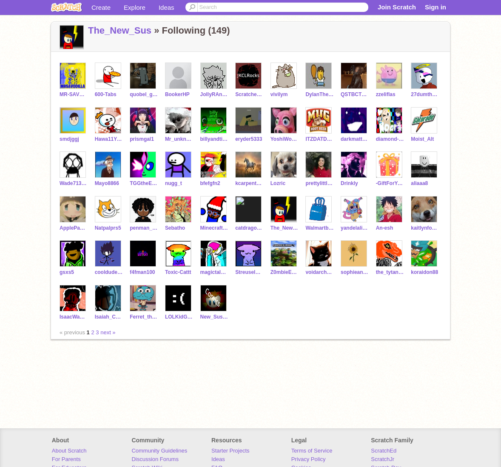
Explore (134, 7)
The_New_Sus (119, 30)
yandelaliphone (355, 228)
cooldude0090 (109, 272)
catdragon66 (249, 228)
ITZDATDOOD (319, 139)
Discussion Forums (155, 459)
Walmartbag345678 (319, 228)
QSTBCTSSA (355, 94)
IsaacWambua (74, 317)
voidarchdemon (319, 272)
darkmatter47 (355, 139)
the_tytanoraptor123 (390, 272)
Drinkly (349, 183)
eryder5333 (248, 139)
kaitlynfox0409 (425, 228)
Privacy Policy (308, 459)
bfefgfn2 (210, 183)
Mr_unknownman (179, 139)
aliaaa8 (419, 183)
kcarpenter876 (249, 183)
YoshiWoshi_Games (284, 139)
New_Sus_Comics (214, 317)
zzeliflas (386, 94)
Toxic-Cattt (178, 272)
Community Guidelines (159, 450)
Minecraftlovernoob (214, 228)
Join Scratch (397, 7)
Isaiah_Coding (109, 317)
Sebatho (175, 228)
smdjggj (69, 139)
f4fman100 (142, 272)
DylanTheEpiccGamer (319, 94)
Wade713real (74, 183)
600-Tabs (106, 94)
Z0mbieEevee (284, 272)
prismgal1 (142, 139)
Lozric (277, 183)
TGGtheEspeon (144, 183)
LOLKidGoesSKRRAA (179, 317)
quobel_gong (144, 94)
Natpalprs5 (108, 228)
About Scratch (69, 450)
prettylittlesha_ (319, 183)
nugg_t (173, 183)
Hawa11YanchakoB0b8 (109, 139)
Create (101, 7)
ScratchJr (382, 459)
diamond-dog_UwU (390, 139)
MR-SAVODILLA (74, 94)
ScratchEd (383, 450)
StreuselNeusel (249, 272)
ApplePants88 (74, 228)
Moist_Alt (422, 139)
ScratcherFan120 (249, 94)
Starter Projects (230, 450)
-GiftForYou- (390, 183)
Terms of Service (312, 450)
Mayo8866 (107, 183)
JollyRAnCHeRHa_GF (214, 94)
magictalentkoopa (214, 272)
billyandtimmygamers (214, 139)
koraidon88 (424, 272)
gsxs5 (67, 272)
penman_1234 (144, 228)
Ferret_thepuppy (144, 317)
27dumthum (425, 94)
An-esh (384, 228)
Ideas (166, 7)
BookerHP (177, 94)
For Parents (66, 459)
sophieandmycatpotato (355, 272)
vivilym (279, 94)
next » (107, 332)
